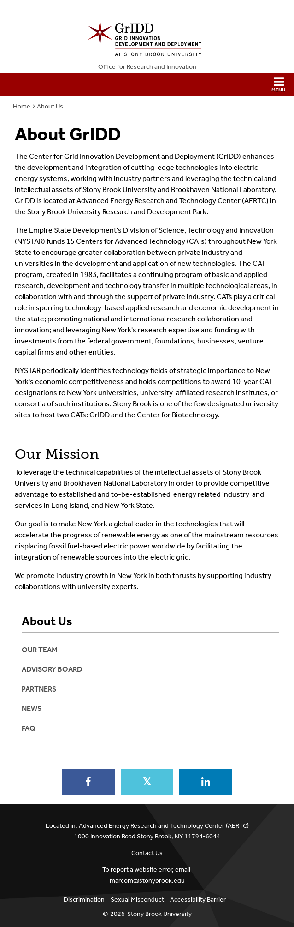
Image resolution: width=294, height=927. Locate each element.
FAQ (28, 728)
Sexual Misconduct (137, 899)
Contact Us (147, 853)
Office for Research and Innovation (147, 67)
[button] (147, 84)
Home (21, 106)
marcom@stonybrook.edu (147, 881)
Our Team (40, 649)
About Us (50, 106)
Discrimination (84, 899)
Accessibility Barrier (198, 899)
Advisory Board (52, 669)
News (31, 708)
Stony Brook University (159, 914)
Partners (39, 689)
